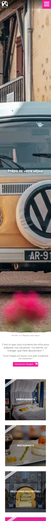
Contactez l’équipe (24, 364)
